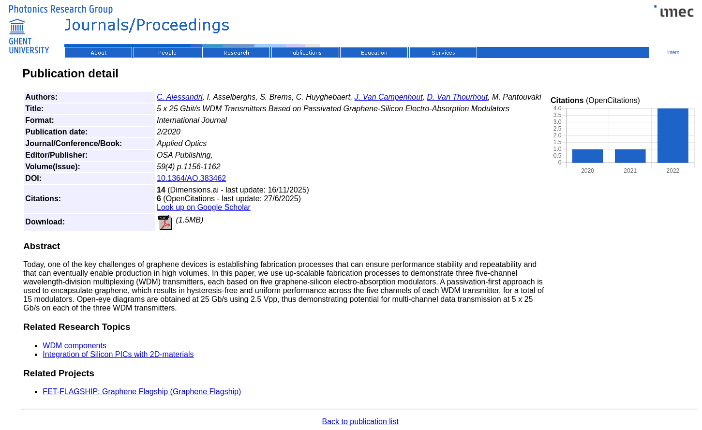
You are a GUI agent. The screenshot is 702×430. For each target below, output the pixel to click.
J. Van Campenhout (389, 97)
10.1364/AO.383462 (191, 178)
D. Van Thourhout (457, 97)
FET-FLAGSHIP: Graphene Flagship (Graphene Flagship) (142, 391)
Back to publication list (360, 421)
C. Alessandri (180, 97)
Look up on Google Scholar (204, 207)
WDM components (74, 345)
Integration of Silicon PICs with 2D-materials (118, 354)
